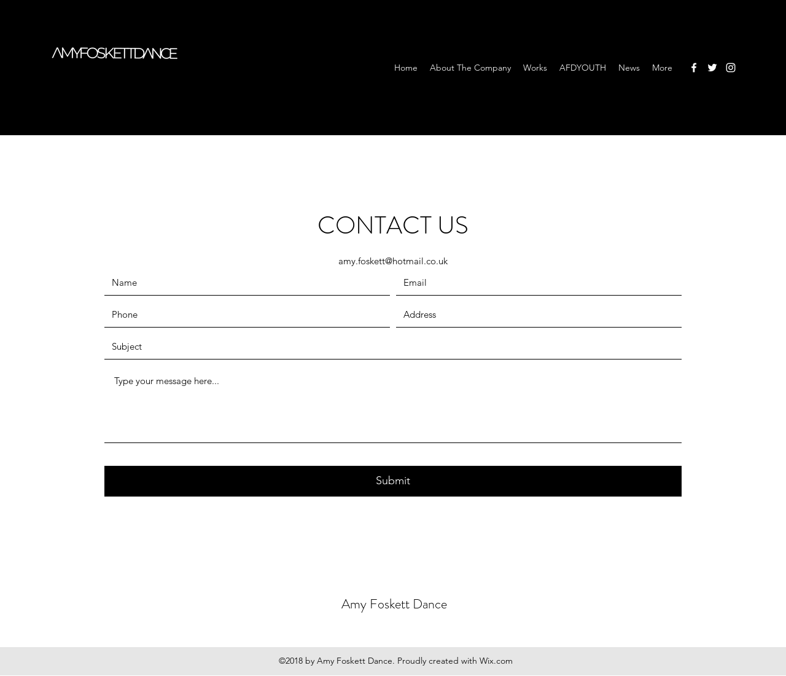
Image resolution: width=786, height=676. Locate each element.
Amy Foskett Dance (394, 603)
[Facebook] (694, 67)
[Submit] (393, 481)
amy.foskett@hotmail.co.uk (393, 261)
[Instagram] (731, 67)
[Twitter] (712, 67)
